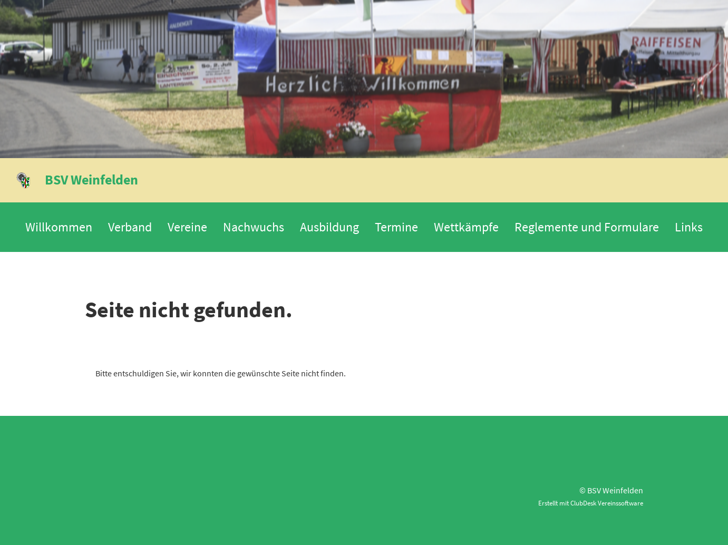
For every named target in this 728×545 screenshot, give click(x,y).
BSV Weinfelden (91, 179)
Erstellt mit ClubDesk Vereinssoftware (590, 503)
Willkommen (58, 227)
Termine (396, 227)
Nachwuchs (253, 227)
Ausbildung (329, 227)
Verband (130, 227)
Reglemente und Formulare (587, 227)
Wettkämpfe (466, 227)
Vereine (187, 227)
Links (689, 227)
